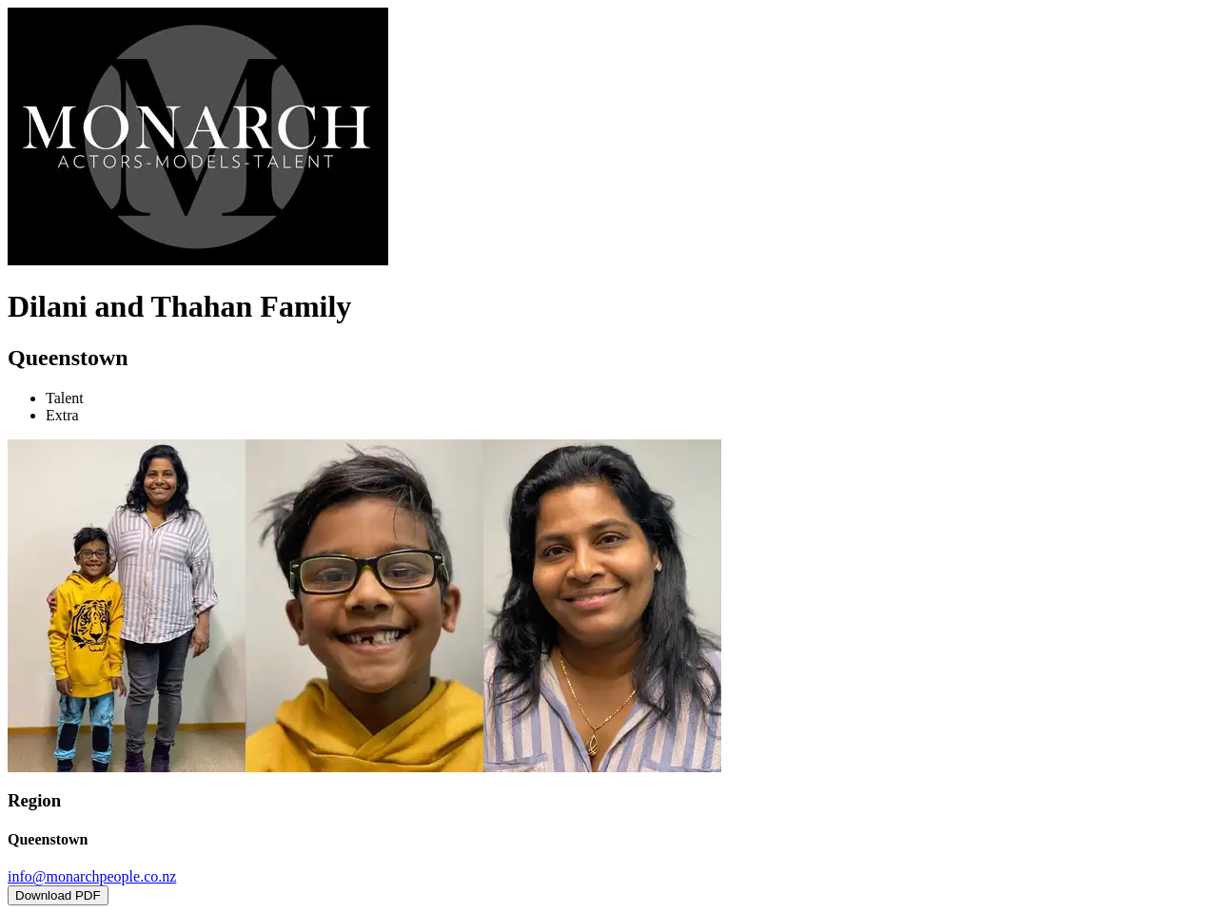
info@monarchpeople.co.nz (92, 876)
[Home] (198, 260)
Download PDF (58, 895)
